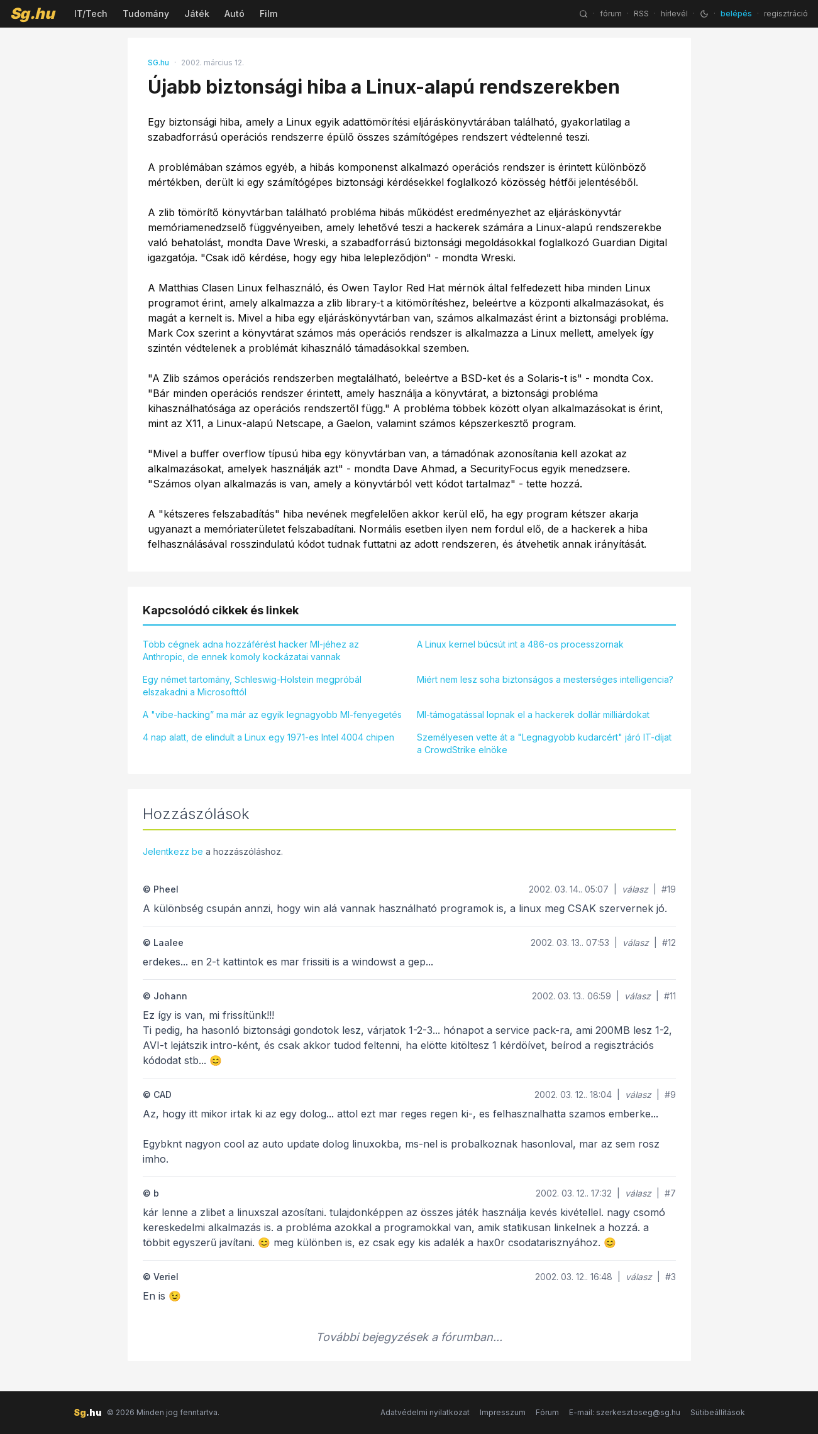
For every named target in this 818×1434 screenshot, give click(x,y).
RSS (641, 13)
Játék (196, 13)
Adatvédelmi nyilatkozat (425, 1412)
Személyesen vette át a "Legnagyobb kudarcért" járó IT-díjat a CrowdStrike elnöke (544, 743)
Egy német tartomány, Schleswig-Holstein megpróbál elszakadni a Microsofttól (252, 685)
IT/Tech (91, 13)
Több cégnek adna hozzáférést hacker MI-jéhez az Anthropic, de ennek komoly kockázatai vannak (251, 650)
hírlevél (674, 13)
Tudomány (146, 13)
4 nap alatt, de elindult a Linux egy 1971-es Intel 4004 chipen (268, 737)
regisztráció (786, 13)
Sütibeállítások (717, 1412)
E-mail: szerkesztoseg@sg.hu (624, 1412)
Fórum (547, 1412)
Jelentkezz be (173, 851)
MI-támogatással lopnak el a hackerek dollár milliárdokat (533, 714)
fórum (611, 13)
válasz (635, 889)
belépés (736, 13)
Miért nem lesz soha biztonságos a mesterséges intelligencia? (545, 679)
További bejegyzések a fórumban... (409, 1337)
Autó (234, 13)
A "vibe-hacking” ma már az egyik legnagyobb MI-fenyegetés (272, 714)
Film (268, 13)
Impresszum (503, 1412)
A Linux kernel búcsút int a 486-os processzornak (520, 644)
